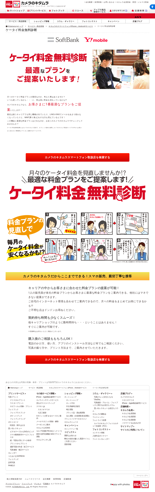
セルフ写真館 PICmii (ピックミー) (49, 431)
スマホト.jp (40, 406)
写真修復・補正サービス (19, 450)
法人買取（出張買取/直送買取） (78, 416)
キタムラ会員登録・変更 (126, 2)
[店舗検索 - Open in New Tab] (139, 10)
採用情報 (98, 2)
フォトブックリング (17, 419)
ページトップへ (142, 475)
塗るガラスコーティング (45, 403)
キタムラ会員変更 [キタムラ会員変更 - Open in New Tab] (129, 417)
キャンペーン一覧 (71, 429)
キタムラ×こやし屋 (43, 440)
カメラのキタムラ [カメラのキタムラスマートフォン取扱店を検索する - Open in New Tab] (77, 157)
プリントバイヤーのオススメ (75, 419)
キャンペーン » (71, 425)
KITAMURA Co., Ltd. (21, 487)
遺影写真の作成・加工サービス (22, 447)
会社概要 (89, 2)
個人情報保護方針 (14, 479)
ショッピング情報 (41, 21)
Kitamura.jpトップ (15, 26)
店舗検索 (67, 479)
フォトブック (13, 409)
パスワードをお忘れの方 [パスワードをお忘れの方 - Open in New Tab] (131, 423)
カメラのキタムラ (127, 397)
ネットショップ (70, 397)
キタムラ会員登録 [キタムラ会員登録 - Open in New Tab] (129, 413)
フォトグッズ (13, 459)
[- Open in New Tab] (143, 26)
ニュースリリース (32, 479)
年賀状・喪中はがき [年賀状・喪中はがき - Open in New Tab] (17, 425)
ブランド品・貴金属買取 (75, 413)
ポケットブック (16, 416)
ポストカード (13, 422)
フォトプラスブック (17, 413)
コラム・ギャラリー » (102, 393)
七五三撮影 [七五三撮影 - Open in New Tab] (42, 413)
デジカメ (37, 484)
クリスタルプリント (17, 400)
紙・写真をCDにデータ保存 (20, 440)
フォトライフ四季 (99, 420)
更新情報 (67, 444)
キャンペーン (113, 21)
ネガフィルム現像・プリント (21, 406)
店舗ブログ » (126, 393)
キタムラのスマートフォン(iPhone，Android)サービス (71, 26)
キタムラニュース (71, 422)
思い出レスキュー (15, 428)
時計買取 (69, 409)
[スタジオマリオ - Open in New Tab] (119, 10)
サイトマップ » (127, 426)
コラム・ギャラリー (65, 21)
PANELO (11, 465)
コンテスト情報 (98, 433)
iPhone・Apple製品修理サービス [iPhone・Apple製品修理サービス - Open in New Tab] (134, 403)
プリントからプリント (18, 444)
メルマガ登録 (143, 2)
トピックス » (70, 432)
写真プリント (13, 397)
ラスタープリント (17, 403)
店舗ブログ (137, 21)
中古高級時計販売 (73, 406)
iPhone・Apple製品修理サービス (48, 397)
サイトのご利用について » (132, 430)
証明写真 (11, 462)
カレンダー (12, 453)
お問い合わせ (109, 2)
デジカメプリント (13, 484)
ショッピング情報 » (73, 393)
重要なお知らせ (70, 435)
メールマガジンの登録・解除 (47, 421)
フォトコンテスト (89, 21)
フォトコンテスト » (101, 429)
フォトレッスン (98, 417)
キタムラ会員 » (127, 410)
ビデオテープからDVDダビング (22, 432)
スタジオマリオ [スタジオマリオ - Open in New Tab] (44, 409)
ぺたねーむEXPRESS (16, 456)
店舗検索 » (125, 406)
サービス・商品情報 (17, 21)
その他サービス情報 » (46, 393)
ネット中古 (70, 403)
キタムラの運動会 (99, 414)
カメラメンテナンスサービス (47, 400)
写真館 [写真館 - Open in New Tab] (45, 484)
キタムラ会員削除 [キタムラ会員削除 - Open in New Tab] (129, 420)
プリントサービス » (17, 393)
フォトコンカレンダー (101, 439)
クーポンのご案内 (43, 425)
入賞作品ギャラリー (100, 436)
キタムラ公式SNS (43, 428)
